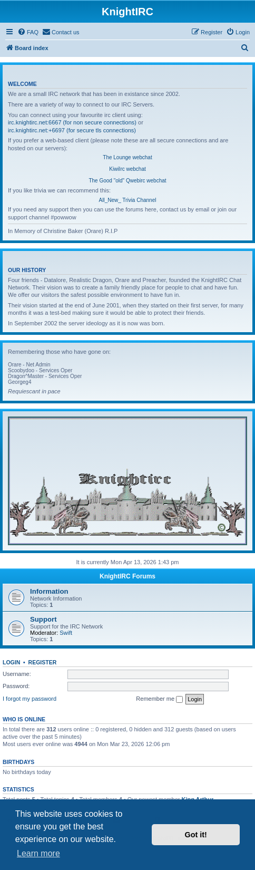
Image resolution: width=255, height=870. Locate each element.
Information (49, 591)
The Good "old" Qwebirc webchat (127, 180)
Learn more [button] (38, 853)
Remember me (159, 699)
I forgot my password (29, 698)
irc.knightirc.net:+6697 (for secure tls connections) (72, 130)
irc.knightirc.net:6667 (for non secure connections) (72, 122)
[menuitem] (27, 32)
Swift (66, 633)
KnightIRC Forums (127, 576)
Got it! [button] (196, 834)
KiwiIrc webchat (127, 169)
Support (43, 619)
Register (42, 662)
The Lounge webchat (127, 157)
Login (11, 662)
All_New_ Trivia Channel (127, 200)
